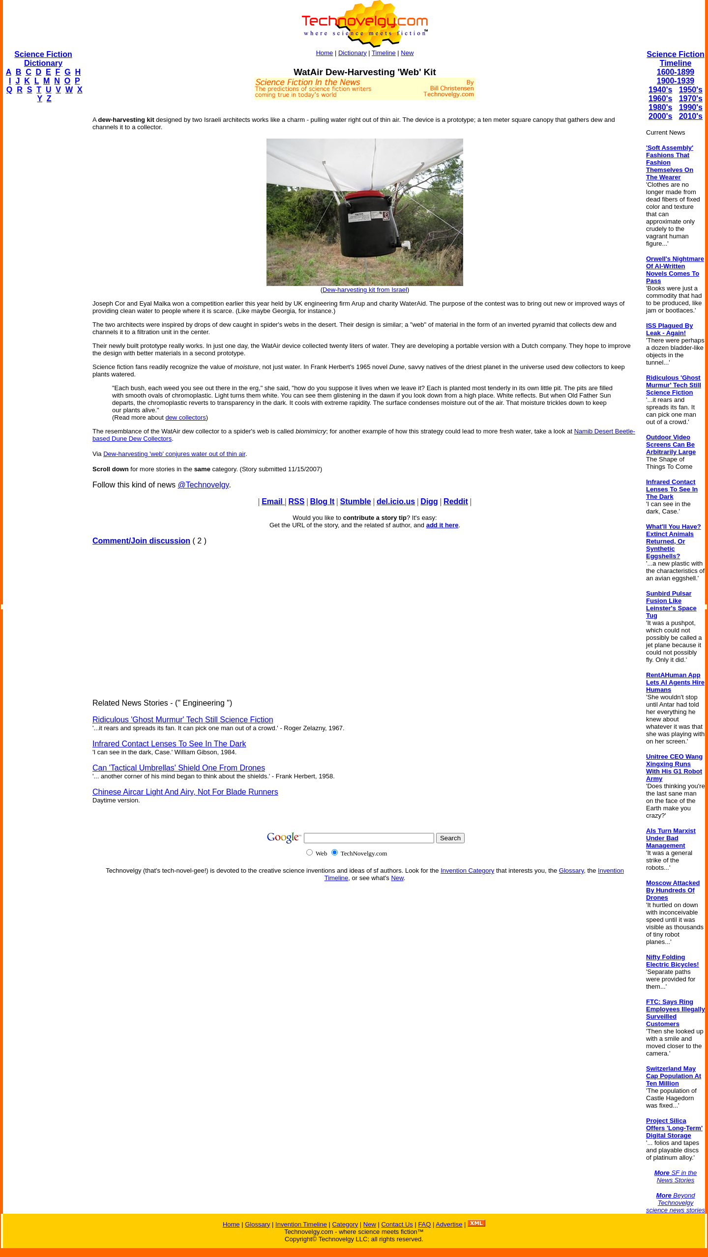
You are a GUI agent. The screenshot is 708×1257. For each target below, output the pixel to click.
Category (345, 1224)
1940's (660, 90)
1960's (660, 98)
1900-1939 (676, 81)
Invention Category (467, 870)
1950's (691, 90)
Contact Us (397, 1224)
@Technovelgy (203, 485)
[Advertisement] (42, 258)
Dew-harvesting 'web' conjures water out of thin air (174, 453)
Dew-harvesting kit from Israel (365, 289)
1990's (691, 107)
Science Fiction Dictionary (43, 58)
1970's (691, 98)
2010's (691, 116)
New (407, 53)
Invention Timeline (301, 1224)
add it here (442, 525)
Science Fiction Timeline (675, 58)
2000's (660, 116)
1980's (660, 107)
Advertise (449, 1224)
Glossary (571, 870)
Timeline (384, 53)
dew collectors (185, 417)
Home (324, 53)
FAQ (424, 1224)
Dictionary (352, 53)
